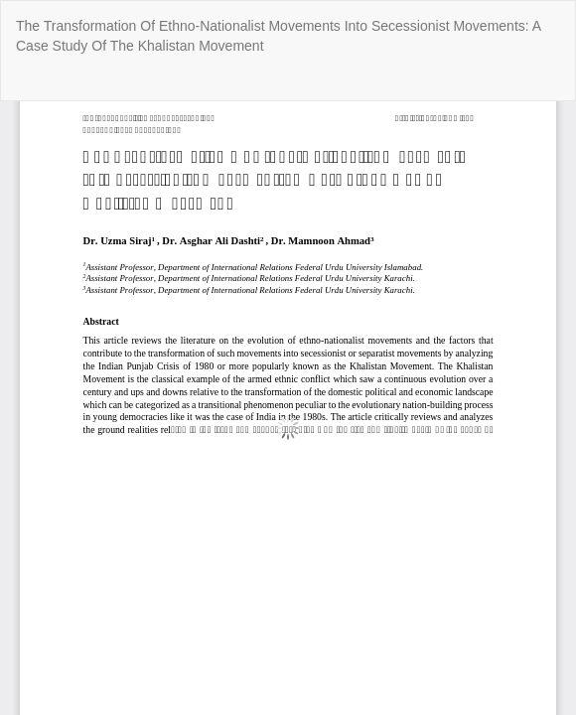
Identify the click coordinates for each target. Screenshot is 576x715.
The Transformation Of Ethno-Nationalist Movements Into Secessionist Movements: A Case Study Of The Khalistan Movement (278, 36)
